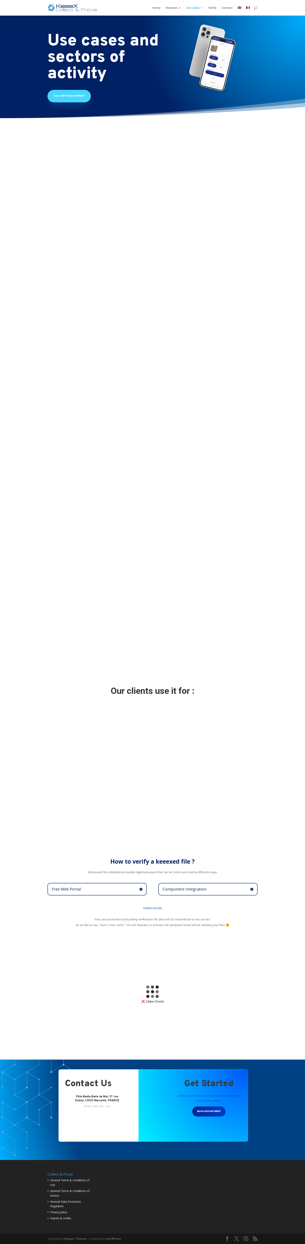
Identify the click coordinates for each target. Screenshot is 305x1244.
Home (156, 8)
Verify (212, 8)
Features (171, 8)
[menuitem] (239, 11)
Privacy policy (58, 1212)
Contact (227, 8)
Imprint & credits (60, 1218)
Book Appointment (209, 1111)
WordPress (113, 1238)
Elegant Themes (75, 1238)
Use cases (192, 8)
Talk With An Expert (69, 96)
